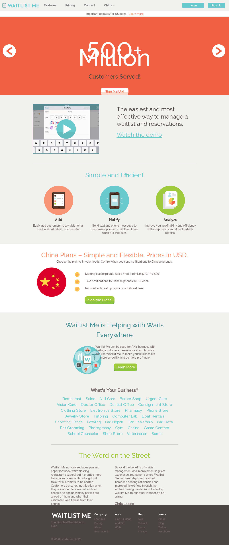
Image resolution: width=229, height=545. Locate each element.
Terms (142, 527)
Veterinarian (137, 434)
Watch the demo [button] (139, 134)
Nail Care (107, 399)
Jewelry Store (77, 417)
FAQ (140, 519)
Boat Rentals (153, 417)
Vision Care (66, 405)
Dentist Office (121, 405)
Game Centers (156, 428)
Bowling (94, 422)
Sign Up (216, 5)
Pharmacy (133, 411)
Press (161, 519)
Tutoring (100, 417)
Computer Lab (124, 417)
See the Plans (99, 300)
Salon (90, 399)
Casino (134, 428)
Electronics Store (105, 411)
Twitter (162, 527)
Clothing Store (73, 411)
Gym (119, 428)
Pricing (70, 5)
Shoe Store (113, 434)
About (98, 527)
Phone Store (157, 411)
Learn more (136, 13)
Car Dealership (140, 422)
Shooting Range (69, 422)
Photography (100, 428)
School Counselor (83, 434)
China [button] (109, 5)
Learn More (125, 367)
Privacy (142, 531)
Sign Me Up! (114, 91)
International (101, 531)
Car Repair (114, 422)
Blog (161, 523)
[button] (66, 128)
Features (50, 5)
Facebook (164, 531)
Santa (156, 434)
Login (193, 5)
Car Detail (165, 422)
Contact (89, 5)
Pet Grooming (72, 428)
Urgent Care (156, 399)
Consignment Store (155, 405)
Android (119, 523)
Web (118, 527)
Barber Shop (130, 399)
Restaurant (71, 399)
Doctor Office (93, 405)
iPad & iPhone (123, 519)
